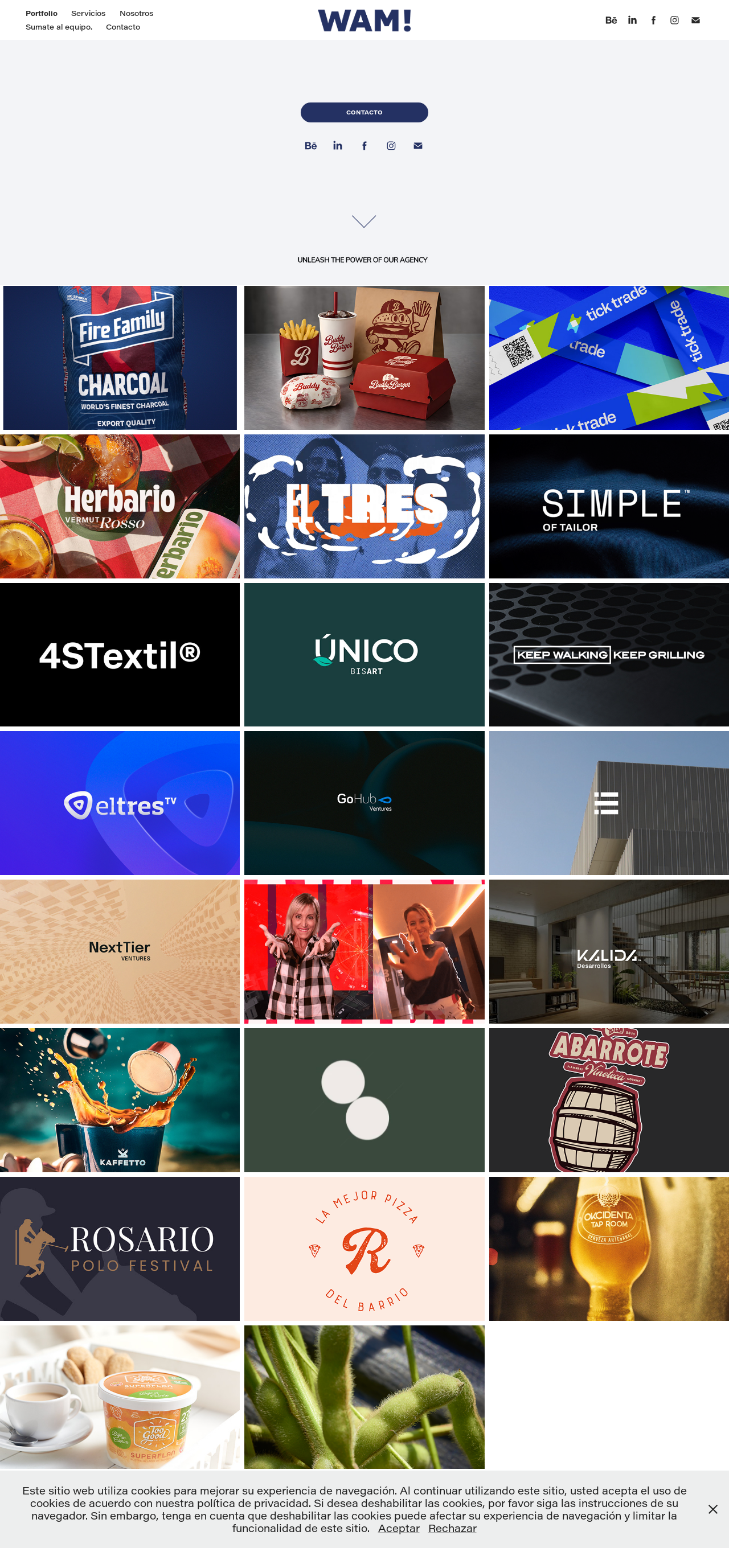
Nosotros (136, 13)
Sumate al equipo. (59, 26)
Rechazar (452, 1528)
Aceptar (399, 1528)
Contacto (123, 26)
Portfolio (42, 13)
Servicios (88, 13)
